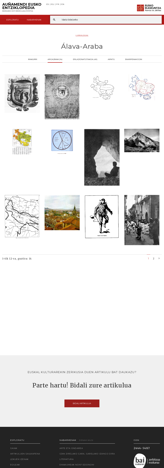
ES (47, 4)
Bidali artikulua (82, 403)
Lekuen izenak (19, 459)
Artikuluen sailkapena (25, 453)
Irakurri (32, 59)
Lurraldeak (82, 35)
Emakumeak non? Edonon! (77, 464)
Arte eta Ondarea (71, 448)
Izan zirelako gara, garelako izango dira (87, 453)
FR (57, 4)
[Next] (159, 258)
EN (62, 4)
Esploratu (12, 19)
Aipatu (111, 59)
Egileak (15, 464)
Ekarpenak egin (133, 59)
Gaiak (13, 448)
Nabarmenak (34, 19)
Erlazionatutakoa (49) (85, 59)
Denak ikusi (86, 440)
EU (52, 4)
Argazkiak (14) (55, 59)
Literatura (67, 459)
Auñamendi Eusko (21, 7)
